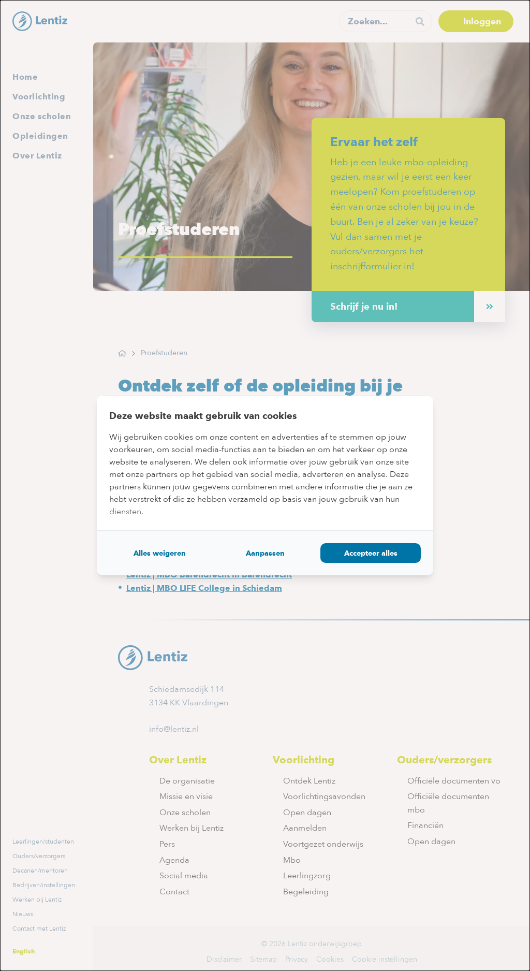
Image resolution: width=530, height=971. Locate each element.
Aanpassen (265, 553)
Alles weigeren (160, 553)
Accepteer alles (371, 553)
